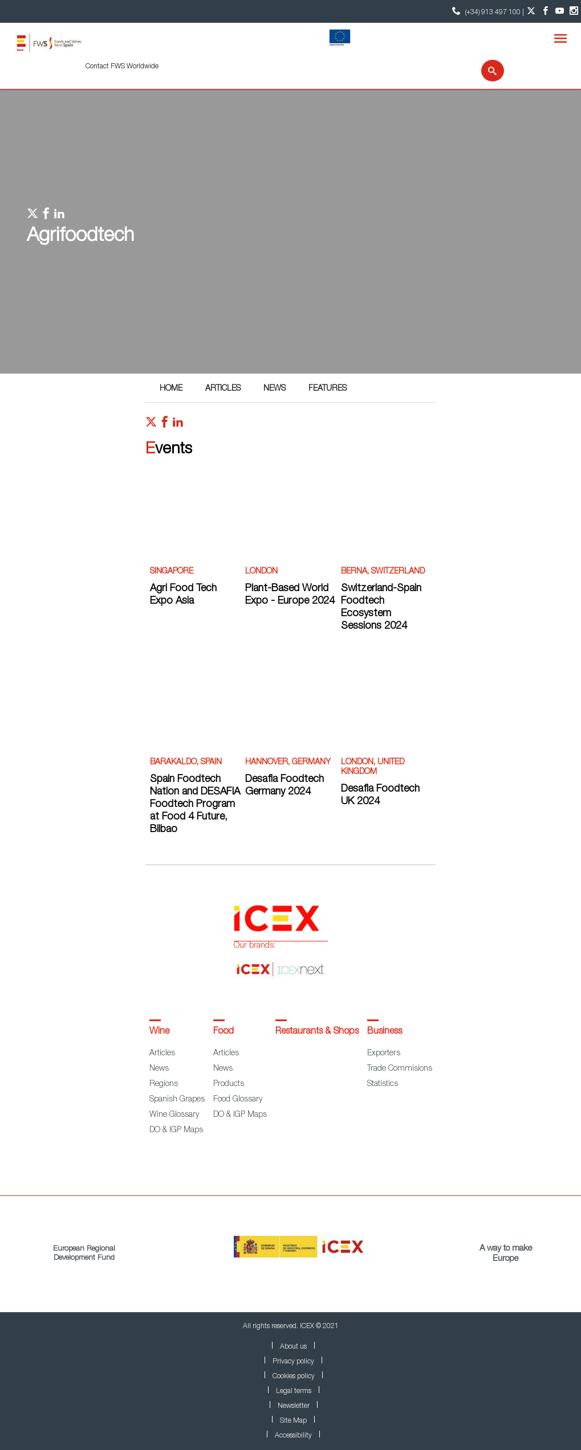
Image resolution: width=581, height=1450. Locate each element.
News (274, 389)
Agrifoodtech (80, 237)
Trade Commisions (399, 1069)
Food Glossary (237, 1100)
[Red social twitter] (151, 425)
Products (228, 1084)
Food (223, 1032)
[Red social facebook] (164, 425)
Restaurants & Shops (317, 1032)
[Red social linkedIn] (178, 425)
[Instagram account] (574, 11)
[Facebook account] (545, 11)
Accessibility (293, 1435)
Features (327, 389)
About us (293, 1346)
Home (171, 389)
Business (384, 1032)
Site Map (293, 1421)
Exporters (383, 1054)
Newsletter (293, 1406)
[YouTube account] (559, 11)
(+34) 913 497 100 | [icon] (486, 11)
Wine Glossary (174, 1115)
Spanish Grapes (177, 1100)
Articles (223, 389)
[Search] (485, 70)
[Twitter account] (531, 11)
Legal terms (293, 1391)
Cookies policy (293, 1376)
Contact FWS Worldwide (122, 66)
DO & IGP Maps (176, 1130)
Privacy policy (293, 1361)
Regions (163, 1084)
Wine (159, 1032)
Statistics (382, 1084)
